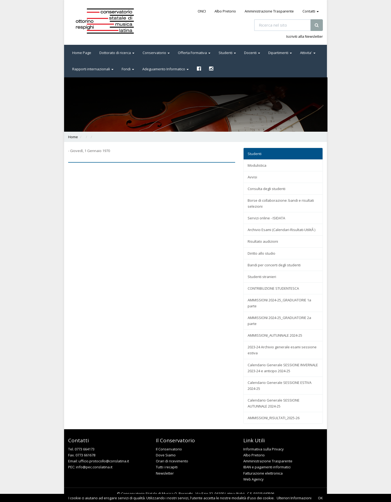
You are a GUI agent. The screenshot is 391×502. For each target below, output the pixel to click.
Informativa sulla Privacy (263, 449)
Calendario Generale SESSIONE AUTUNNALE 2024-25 (273, 403)
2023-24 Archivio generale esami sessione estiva (282, 350)
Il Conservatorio (169, 449)
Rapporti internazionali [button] (92, 69)
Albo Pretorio (225, 11)
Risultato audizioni (263, 241)
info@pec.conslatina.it (94, 467)
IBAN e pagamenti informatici (267, 467)
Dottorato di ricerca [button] (116, 52)
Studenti (254, 153)
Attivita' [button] (308, 52)
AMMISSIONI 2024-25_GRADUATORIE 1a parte (279, 303)
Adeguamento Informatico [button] (165, 69)
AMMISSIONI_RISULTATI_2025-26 (273, 417)
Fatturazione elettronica (263, 473)
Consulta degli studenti (266, 188)
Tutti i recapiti (167, 467)
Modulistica (257, 165)
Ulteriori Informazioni (294, 497)
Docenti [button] (252, 52)
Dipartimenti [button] (280, 52)
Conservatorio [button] (156, 52)
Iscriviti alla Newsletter (304, 36)
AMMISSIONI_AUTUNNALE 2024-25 (275, 335)
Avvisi (252, 177)
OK (320, 497)
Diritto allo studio (261, 253)
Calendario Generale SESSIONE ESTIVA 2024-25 (279, 385)
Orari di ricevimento (172, 461)
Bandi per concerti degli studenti (274, 265)
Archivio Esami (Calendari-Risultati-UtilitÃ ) (281, 229)
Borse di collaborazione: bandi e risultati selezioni (281, 203)
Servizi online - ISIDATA (266, 218)
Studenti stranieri (262, 276)
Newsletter (165, 473)
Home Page (81, 52)
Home (73, 136)
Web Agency (253, 479)
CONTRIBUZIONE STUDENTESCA (273, 288)
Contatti (310, 11)
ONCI (202, 11)
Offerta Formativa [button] (194, 52)
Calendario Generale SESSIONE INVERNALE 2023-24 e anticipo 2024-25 (283, 367)
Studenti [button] (227, 52)
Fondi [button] (128, 69)
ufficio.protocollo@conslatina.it (103, 461)
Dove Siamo (166, 455)
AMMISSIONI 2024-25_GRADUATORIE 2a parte (279, 320)
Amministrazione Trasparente (269, 11)
